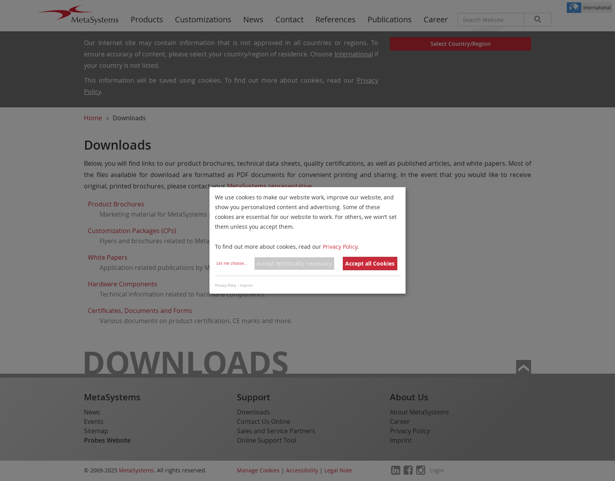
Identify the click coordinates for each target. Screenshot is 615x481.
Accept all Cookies (370, 263)
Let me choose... (232, 263)
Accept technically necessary (294, 263)
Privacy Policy (340, 246)
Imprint (246, 285)
